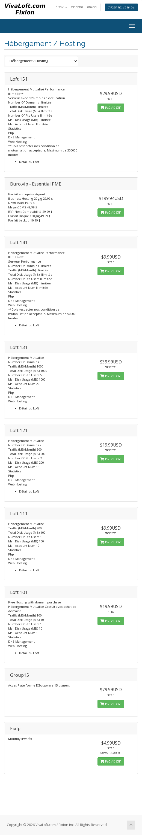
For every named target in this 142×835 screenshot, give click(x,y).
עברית (61, 7)
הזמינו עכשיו (110, 107)
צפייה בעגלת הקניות (121, 7)
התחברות (77, 7)
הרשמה (92, 7)
